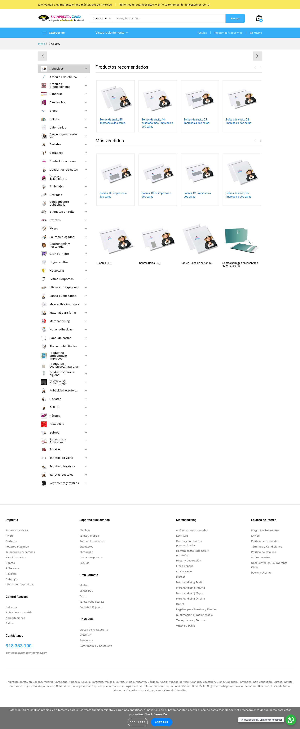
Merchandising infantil (190, 587)
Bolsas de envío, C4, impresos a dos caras (238, 121)
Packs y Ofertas (261, 572)
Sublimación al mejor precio (194, 614)
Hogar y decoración (188, 560)
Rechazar (138, 722)
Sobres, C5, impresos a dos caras (197, 195)
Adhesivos (12, 568)
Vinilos (83, 585)
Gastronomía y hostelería (95, 645)
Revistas (11, 573)
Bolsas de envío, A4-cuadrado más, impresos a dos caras (157, 123)
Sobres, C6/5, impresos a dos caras (156, 195)
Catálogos (12, 579)
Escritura (182, 535)
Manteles (85, 634)
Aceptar (161, 722)
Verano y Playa (185, 625)
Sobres (10, 562)
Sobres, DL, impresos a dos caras (113, 195)
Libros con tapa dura (19, 584)
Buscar (235, 18)
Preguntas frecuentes (228, 32)
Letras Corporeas (90, 557)
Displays (84, 530)
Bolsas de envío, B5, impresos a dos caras (112, 121)
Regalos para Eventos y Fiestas (196, 609)
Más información (156, 714)
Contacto (256, 32)
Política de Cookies (263, 551)
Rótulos (84, 562)
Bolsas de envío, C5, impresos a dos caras (196, 121)
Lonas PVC (86, 590)
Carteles (11, 541)
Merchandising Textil (189, 582)
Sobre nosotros (261, 557)
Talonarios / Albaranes (20, 551)
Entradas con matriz (19, 612)
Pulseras (11, 607)
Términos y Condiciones (266, 546)
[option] (116, 106)
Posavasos (86, 640)
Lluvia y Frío (184, 571)
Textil (82, 596)
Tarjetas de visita (17, 530)
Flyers (10, 535)
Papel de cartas (16, 557)
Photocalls (86, 551)
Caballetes (86, 546)
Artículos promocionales (192, 530)
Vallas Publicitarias (91, 601)
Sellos (10, 623)
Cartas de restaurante (93, 629)
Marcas (180, 576)
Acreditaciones (15, 617)
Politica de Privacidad (265, 541)
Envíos (202, 32)
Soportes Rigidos (90, 607)
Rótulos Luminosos (91, 541)
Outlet (180, 603)
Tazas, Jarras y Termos (190, 620)
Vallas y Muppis (89, 535)
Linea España (184, 565)
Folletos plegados (17, 546)
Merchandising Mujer (189, 593)
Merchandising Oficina (190, 598)
